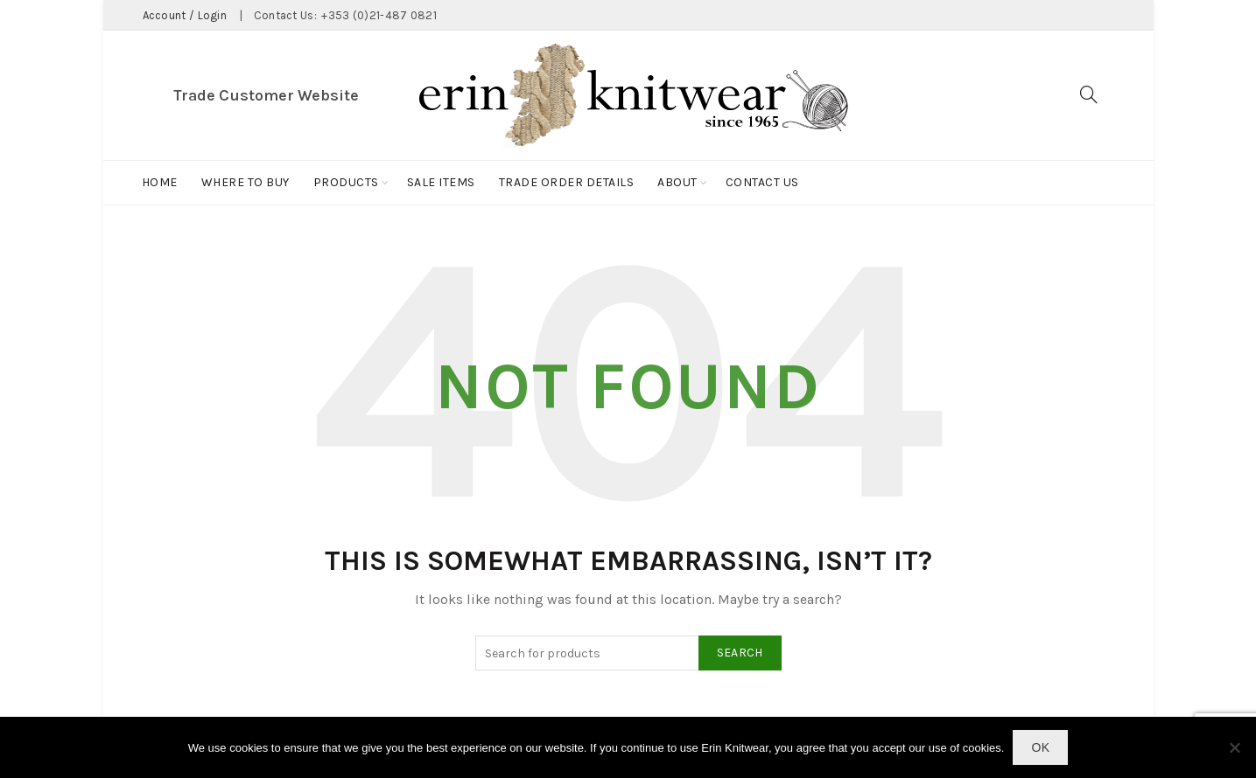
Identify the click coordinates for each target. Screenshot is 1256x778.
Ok (1040, 747)
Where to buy (245, 182)
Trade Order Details (567, 182)
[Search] (1089, 94)
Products (346, 182)
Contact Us (762, 182)
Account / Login (185, 15)
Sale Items (441, 182)
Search (740, 652)
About (677, 182)
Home (160, 182)
